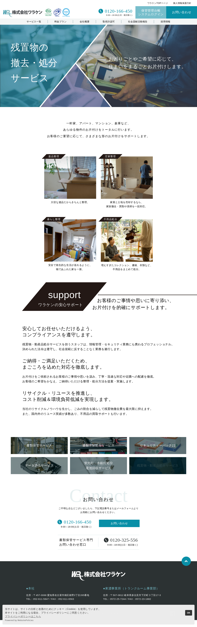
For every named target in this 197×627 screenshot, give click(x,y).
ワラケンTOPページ (157, 3)
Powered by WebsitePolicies (19, 620)
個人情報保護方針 (182, 3)
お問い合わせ (181, 12)
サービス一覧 (34, 21)
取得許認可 (109, 21)
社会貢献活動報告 (137, 21)
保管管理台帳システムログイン (151, 12)
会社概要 (84, 21)
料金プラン (60, 21)
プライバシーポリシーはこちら (23, 616)
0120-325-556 (121, 540)
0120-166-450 (115, 11)
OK (188, 613)
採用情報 (165, 21)
